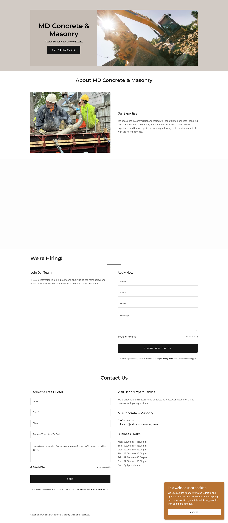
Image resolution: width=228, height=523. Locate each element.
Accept (194, 512)
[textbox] (158, 282)
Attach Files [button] (39, 467)
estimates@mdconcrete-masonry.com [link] (138, 424)
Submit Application (157, 348)
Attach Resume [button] (128, 336)
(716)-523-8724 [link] (126, 420)
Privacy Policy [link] (168, 359)
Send (70, 479)
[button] (119, 336)
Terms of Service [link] (184, 359)
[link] (63, 35)
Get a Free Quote (64, 50)
